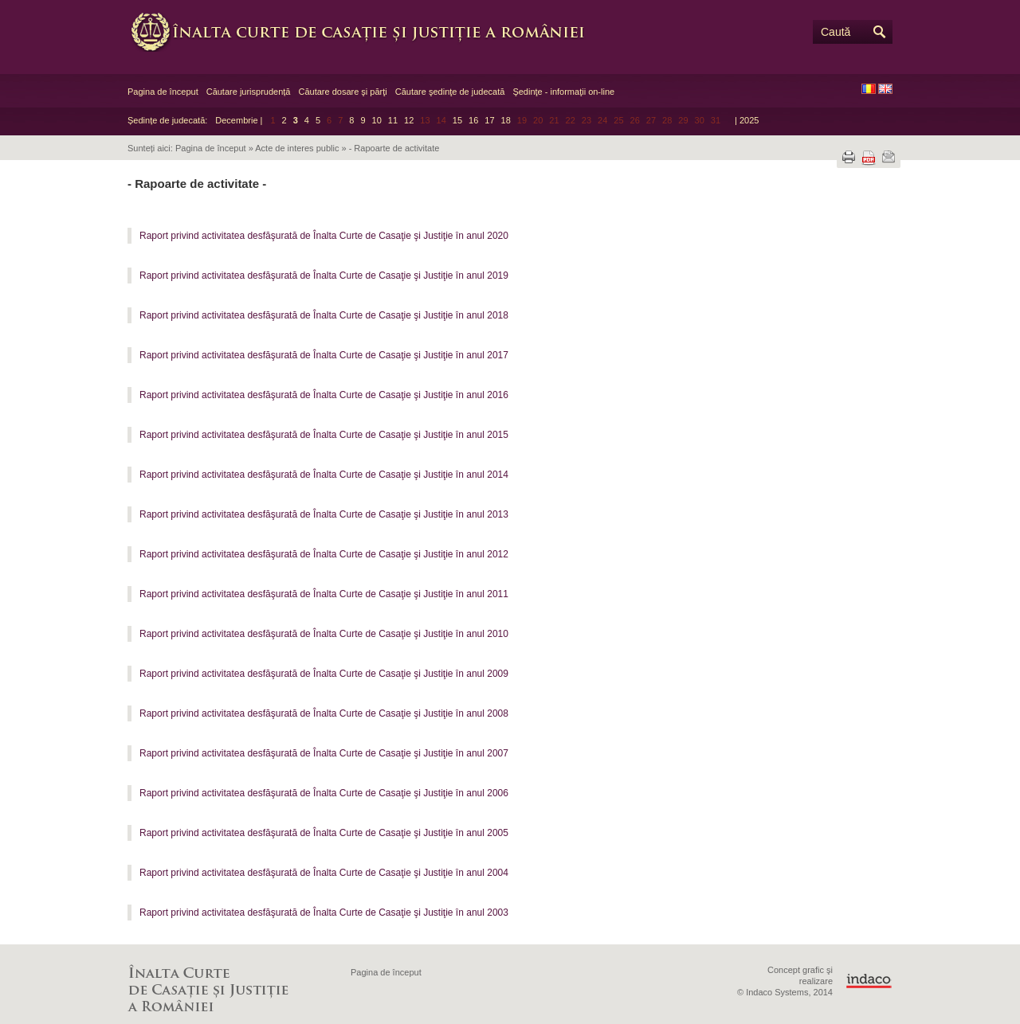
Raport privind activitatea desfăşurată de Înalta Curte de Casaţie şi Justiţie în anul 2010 (323, 633)
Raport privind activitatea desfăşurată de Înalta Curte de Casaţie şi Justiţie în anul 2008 (323, 713)
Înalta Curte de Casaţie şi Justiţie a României (367, 32)
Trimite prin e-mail (888, 156)
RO (868, 89)
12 (409, 120)
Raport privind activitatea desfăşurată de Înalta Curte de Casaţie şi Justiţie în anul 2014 (323, 474)
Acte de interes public (297, 148)
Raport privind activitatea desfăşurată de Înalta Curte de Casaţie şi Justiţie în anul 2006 (323, 793)
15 (457, 120)
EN (885, 89)
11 (393, 120)
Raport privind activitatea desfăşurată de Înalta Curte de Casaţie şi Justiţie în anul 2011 (323, 594)
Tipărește (848, 156)
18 (506, 120)
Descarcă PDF (868, 158)
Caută (835, 31)
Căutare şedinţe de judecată (450, 91)
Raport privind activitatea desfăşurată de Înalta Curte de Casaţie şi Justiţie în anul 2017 (323, 355)
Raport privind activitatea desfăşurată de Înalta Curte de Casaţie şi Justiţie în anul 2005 (323, 832)
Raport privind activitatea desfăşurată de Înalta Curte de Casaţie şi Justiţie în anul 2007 (323, 753)
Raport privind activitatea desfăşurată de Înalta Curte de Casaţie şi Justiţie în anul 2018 (323, 315)
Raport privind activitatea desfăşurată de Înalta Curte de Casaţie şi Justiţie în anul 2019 (323, 275)
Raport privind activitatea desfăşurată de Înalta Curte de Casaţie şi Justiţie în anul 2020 (323, 235)
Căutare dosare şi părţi (342, 91)
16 (473, 120)
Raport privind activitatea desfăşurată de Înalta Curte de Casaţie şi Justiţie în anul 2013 (323, 514)
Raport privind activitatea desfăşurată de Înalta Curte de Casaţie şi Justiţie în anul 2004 (323, 872)
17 (489, 120)
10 (377, 120)
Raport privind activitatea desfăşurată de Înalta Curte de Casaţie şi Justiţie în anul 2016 (323, 395)
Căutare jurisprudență (248, 91)
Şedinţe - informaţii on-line (563, 91)
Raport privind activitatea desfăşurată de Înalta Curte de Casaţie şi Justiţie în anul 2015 (323, 434)
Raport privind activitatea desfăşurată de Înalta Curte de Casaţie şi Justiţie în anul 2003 (323, 912)
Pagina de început (163, 91)
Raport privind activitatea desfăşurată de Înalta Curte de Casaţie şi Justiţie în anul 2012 (323, 554)
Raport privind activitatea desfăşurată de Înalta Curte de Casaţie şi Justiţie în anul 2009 (323, 673)
